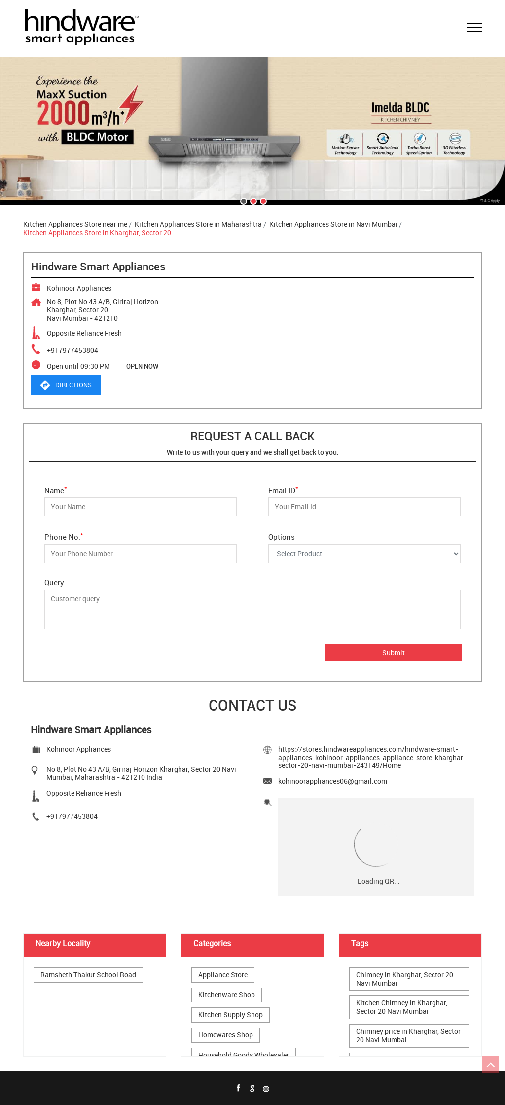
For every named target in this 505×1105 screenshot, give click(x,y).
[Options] (364, 553)
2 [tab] (252, 200)
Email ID (283, 489)
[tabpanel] (252, 131)
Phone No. (63, 536)
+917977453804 (72, 350)
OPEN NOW (142, 366)
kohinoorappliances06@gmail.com (332, 781)
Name (55, 489)
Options (281, 536)
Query (54, 582)
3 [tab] (262, 200)
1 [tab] (242, 200)
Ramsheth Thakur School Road (88, 975)
